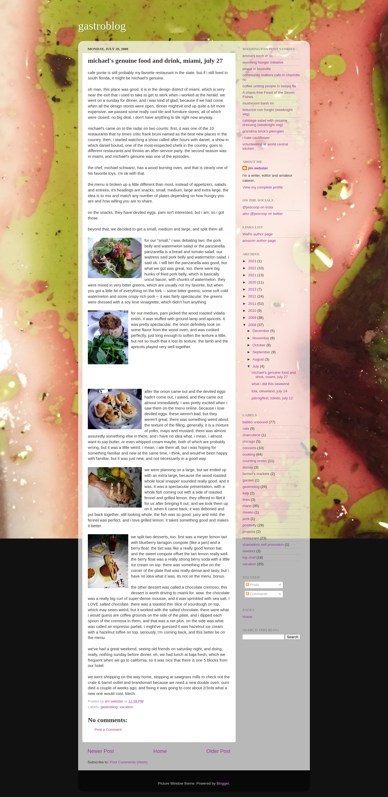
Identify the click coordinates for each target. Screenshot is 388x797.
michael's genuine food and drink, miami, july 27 (274, 374)
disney (247, 467)
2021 (252, 275)
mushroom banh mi (258, 103)
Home (160, 751)
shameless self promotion (263, 545)
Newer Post (101, 751)
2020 (252, 282)
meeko (248, 512)
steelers (248, 551)
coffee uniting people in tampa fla (269, 86)
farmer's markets (255, 474)
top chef (248, 557)
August (258, 359)
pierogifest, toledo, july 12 (272, 398)
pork (246, 519)
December (261, 331)
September (261, 352)
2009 (252, 318)
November (261, 338)
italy (245, 493)
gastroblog (102, 26)
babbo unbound (255, 422)
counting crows (254, 461)
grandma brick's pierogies (263, 131)
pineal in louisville (256, 69)
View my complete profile (262, 187)
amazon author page (259, 241)
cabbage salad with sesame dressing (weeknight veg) (264, 122)
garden (248, 480)
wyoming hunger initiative (262, 62)
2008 (252, 325)
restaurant (250, 538)
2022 (252, 268)
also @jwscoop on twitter (262, 214)
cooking (248, 454)
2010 (252, 311)
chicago (248, 441)
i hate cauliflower (256, 138)
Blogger (223, 783)
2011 (252, 304)
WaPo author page (257, 234)
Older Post (218, 751)
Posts (252, 585)
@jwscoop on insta (257, 207)
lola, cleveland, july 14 (269, 391)
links (246, 500)
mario (247, 506)
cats (245, 429)
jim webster (258, 168)
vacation (126, 707)
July (256, 366)
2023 (252, 261)
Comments (257, 594)
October (259, 345)
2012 (252, 296)
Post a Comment (108, 730)
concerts (249, 448)
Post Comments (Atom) (129, 762)
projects (248, 532)
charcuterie (251, 435)
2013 (252, 289)
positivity (249, 525)
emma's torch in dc (257, 56)
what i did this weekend (270, 384)
